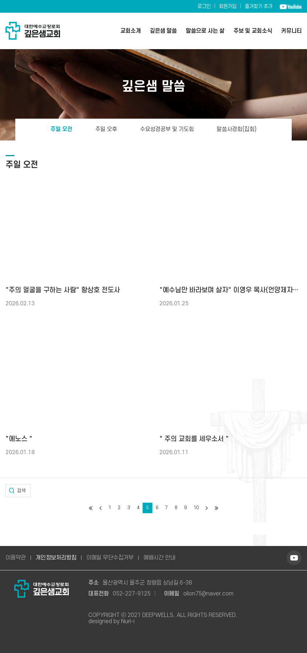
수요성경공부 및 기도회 (167, 129)
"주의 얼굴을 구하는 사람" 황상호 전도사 (62, 290)
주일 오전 (61, 129)
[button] (18, 490)
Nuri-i (128, 621)
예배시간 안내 (159, 557)
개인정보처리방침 (56, 557)
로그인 (204, 6)
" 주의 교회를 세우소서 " (194, 439)
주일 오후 (106, 129)
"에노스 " (18, 439)
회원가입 (227, 6)
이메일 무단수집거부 (109, 557)
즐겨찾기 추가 (258, 6)
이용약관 (15, 557)
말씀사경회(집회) (236, 129)
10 (196, 507)
